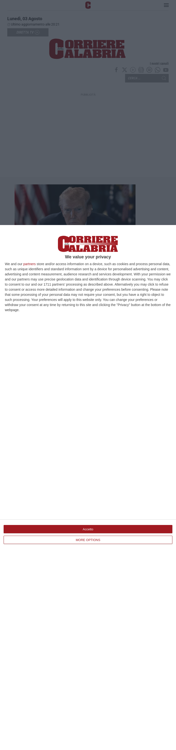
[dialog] (88, 487)
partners (29, 264)
